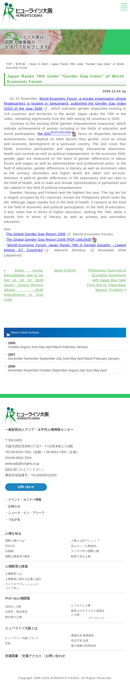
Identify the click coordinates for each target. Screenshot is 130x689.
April (49, 347)
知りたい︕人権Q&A (83, 546)
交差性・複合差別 (16, 611)
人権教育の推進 (16, 566)
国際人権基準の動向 (17, 556)
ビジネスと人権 (81, 605)
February (69, 347)
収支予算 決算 (79, 640)
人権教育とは (13, 573)
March (57, 347)
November (31, 358)
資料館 (21, 64)
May (42, 347)
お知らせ (14, 506)
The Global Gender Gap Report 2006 (36, 234)
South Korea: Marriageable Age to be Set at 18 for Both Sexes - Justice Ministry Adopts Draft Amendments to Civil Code (23, 284)
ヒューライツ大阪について (22, 638)
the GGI (54, 133)
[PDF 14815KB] (49, 239)
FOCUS (10, 546)
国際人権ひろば (15, 540)
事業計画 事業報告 (82, 635)
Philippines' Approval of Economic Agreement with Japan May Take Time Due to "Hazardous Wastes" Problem (106, 280)
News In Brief (39, 64)
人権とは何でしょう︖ (85, 540)
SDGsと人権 (13, 606)
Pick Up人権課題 (17, 598)
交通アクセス (32, 656)
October (14, 347)
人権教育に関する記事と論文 (23, 579)
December (15, 358)
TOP (9, 64)
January (82, 347)
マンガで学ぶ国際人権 (85, 551)
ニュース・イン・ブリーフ (26, 512)
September (47, 358)
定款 (8, 643)
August (25, 347)
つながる (14, 519)
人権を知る (13, 533)
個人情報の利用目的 (83, 645)
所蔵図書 (11, 656)
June (34, 347)
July (59, 358)
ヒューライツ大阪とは (21, 628)
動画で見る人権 (81, 556)
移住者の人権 (13, 617)
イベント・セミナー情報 (24, 499)
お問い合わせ (26, 487)
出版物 (9, 551)
